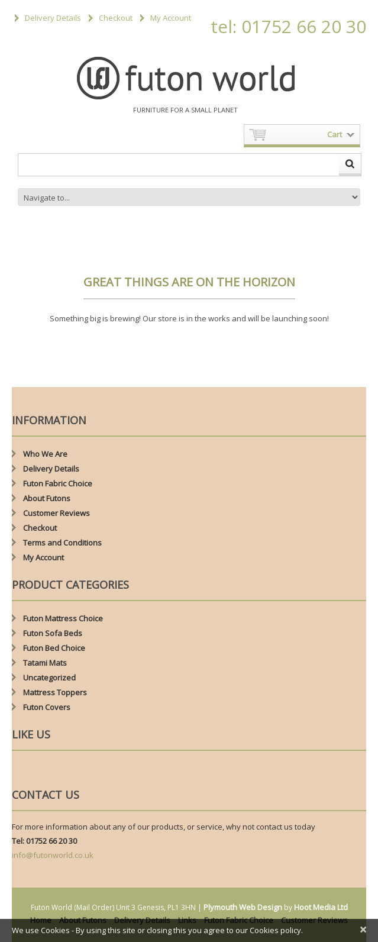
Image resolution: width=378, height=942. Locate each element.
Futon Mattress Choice (63, 618)
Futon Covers (46, 707)
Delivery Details (53, 17)
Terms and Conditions (62, 542)
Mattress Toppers (55, 692)
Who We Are (45, 454)
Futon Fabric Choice (57, 483)
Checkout (116, 17)
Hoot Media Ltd (321, 907)
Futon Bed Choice (54, 648)
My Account (170, 17)
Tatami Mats (45, 662)
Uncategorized (49, 677)
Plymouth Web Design (242, 907)
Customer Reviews (56, 513)
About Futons (46, 498)
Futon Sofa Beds (52, 633)
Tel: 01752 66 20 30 (44, 840)
